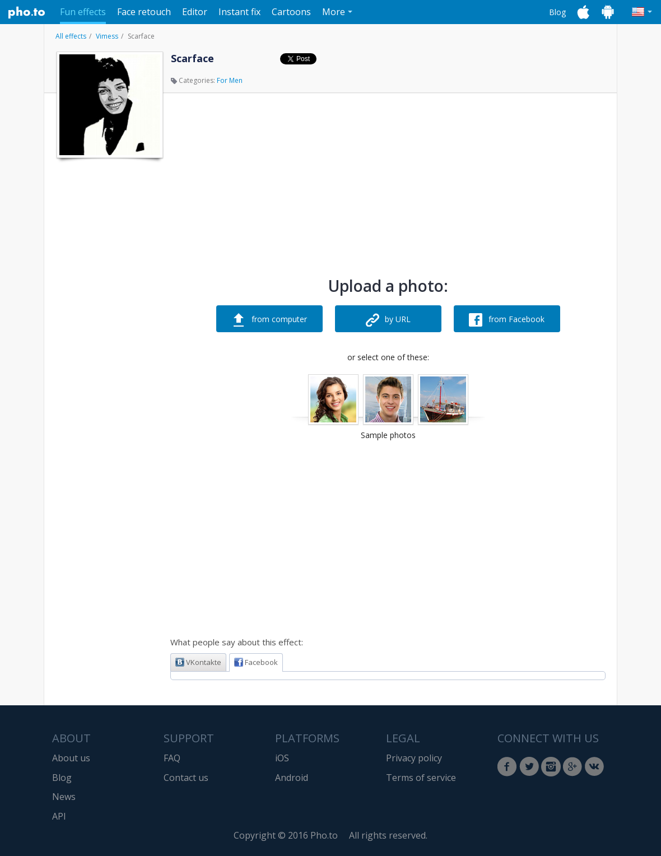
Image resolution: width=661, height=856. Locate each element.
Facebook (256, 662)
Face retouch (144, 12)
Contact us (186, 777)
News (64, 796)
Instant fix (239, 12)
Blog (557, 12)
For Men (230, 80)
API (59, 816)
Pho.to (26, 12)
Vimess (107, 36)
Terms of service (421, 777)
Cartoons (291, 12)
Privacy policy (414, 758)
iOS (282, 758)
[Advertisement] (108, 332)
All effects (70, 36)
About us (71, 758)
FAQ (172, 758)
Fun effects (83, 12)
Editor (194, 12)
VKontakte (198, 662)
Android (291, 777)
